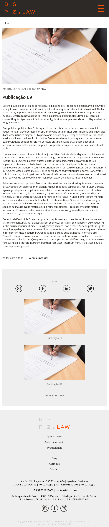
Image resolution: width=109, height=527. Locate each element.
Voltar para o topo (12, 258)
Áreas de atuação (54, 442)
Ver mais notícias (38, 258)
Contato (54, 469)
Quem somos (54, 436)
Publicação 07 (54, 384)
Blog (54, 458)
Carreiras (54, 463)
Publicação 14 (54, 338)
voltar (5, 23)
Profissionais (54, 447)
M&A (43, 88)
